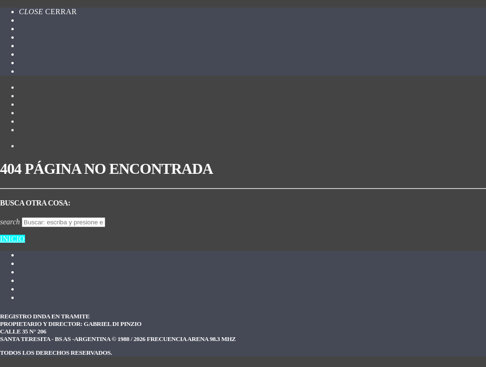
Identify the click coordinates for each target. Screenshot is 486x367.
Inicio (12, 239)
